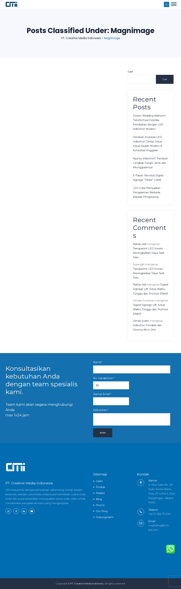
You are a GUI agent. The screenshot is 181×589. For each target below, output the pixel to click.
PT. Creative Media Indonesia (86, 583)
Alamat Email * (111, 398)
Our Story (102, 511)
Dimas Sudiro (141, 320)
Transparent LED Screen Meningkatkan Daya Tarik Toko (148, 253)
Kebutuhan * (131, 417)
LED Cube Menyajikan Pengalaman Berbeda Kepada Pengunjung (146, 192)
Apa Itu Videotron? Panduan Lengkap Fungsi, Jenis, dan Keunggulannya (150, 163)
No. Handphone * (111, 383)
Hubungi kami (104, 517)
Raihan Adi (139, 244)
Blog (99, 499)
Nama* (131, 367)
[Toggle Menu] (174, 4)
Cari (130, 71)
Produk (100, 487)
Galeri (99, 481)
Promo (100, 505)
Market (100, 493)
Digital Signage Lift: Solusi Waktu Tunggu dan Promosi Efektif (150, 289)
